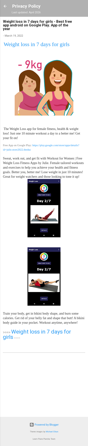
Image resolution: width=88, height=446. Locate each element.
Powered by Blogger (44, 424)
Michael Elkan (52, 432)
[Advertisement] (44, 385)
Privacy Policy (26, 6)
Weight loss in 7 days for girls (37, 334)
